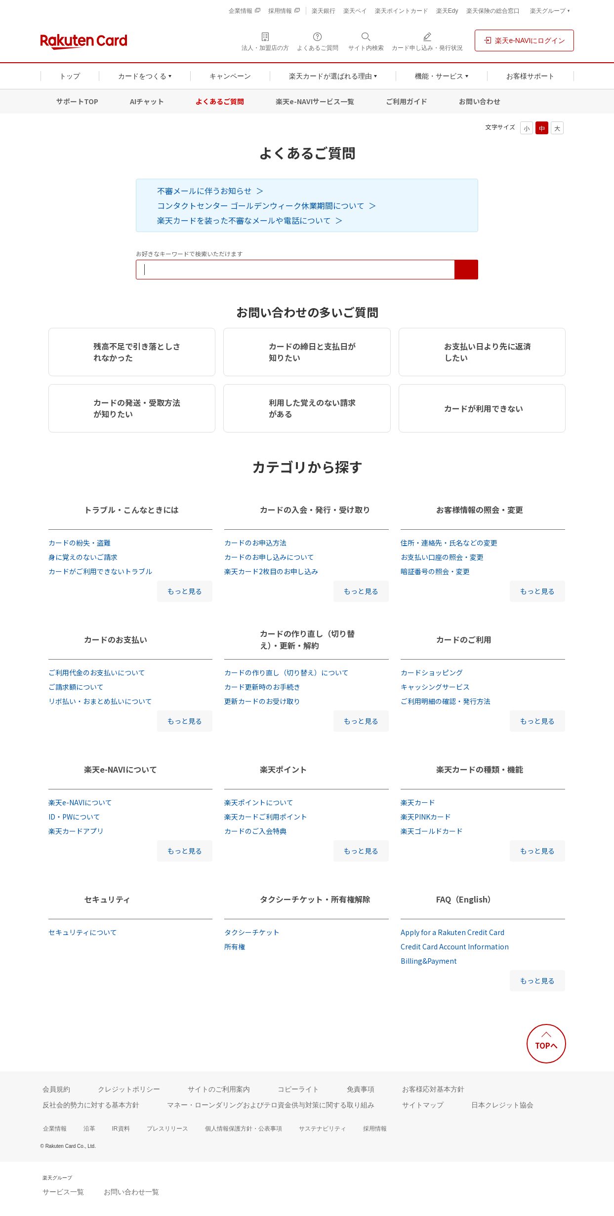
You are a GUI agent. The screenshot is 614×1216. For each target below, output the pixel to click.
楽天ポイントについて (258, 802)
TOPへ (546, 1045)
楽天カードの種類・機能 (479, 769)
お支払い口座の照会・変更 (442, 557)
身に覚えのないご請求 (83, 557)
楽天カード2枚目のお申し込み (271, 571)
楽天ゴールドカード (432, 831)
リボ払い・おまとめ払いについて (100, 701)
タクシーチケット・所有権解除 (315, 899)
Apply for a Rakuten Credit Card (452, 932)
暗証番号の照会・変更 (435, 571)
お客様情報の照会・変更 (479, 509)
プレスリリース (167, 1128)
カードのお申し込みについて (269, 557)
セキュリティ (107, 899)
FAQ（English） (465, 899)
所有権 (234, 946)
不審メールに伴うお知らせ (204, 190)
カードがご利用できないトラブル (100, 571)
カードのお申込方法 (255, 543)
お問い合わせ (479, 101)
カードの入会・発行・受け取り (315, 509)
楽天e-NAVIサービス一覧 (315, 101)
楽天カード (418, 802)
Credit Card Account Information (455, 946)
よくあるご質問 (220, 101)
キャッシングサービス (435, 687)
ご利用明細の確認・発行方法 (446, 701)
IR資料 (121, 1128)
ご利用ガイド (406, 101)
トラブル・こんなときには (131, 509)
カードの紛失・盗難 (79, 543)
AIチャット (147, 101)
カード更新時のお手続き (262, 687)
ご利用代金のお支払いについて (96, 672)
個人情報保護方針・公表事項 (243, 1128)
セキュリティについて (82, 932)
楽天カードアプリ (76, 831)
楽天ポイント (283, 769)
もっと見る (184, 591)
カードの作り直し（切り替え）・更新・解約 (307, 639)
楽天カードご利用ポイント (265, 817)
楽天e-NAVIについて (120, 769)
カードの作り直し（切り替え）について (286, 672)
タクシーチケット (252, 932)
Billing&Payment (429, 961)
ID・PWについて (74, 817)
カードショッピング (432, 672)
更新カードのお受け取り (262, 701)
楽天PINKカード (426, 817)
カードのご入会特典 (255, 831)
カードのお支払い (115, 639)
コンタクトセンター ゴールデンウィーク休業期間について (261, 205)
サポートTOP (77, 101)
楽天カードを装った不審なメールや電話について (244, 220)
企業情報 (55, 1128)
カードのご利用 (463, 639)
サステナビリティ (322, 1128)
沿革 (89, 1128)
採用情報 (375, 1128)
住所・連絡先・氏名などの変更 (449, 543)
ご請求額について (76, 687)
